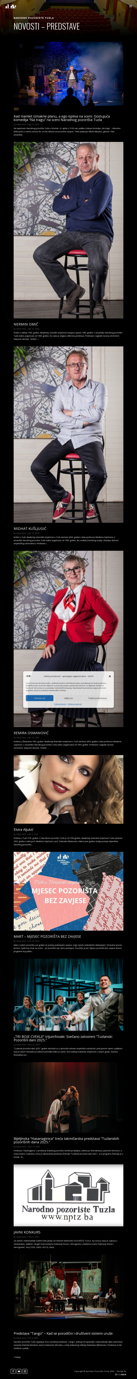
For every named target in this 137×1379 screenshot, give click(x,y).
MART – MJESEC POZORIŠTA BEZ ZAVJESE (47, 936)
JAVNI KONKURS (27, 1232)
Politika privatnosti (75, 704)
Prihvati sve (39, 698)
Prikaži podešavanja (97, 698)
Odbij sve (68, 698)
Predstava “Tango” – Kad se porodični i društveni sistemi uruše (63, 1333)
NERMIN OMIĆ (26, 324)
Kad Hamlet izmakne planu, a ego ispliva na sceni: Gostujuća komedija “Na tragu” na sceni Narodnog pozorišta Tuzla (62, 118)
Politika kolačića (60, 704)
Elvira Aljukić (23, 829)
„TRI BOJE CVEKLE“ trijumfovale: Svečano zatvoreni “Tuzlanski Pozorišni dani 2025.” (63, 1038)
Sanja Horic (21, 124)
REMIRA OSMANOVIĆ (31, 732)
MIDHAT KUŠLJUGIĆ (30, 528)
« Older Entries (20, 1357)
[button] (110, 676)
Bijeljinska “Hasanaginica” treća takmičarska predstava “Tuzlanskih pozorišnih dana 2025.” (66, 1140)
